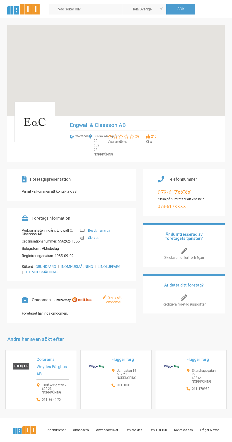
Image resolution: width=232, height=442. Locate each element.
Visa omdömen (118, 141)
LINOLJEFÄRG (109, 267)
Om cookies (134, 430)
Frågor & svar (209, 430)
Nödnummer (57, 430)
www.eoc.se (84, 136)
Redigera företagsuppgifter (184, 304)
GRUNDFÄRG (46, 267)
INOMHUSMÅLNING (77, 267)
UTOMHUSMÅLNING (41, 272)
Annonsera (81, 430)
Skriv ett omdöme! (113, 299)
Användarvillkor (107, 430)
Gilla (149, 141)
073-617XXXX (174, 192)
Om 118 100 (158, 430)
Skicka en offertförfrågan (184, 257)
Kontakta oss (183, 430)
